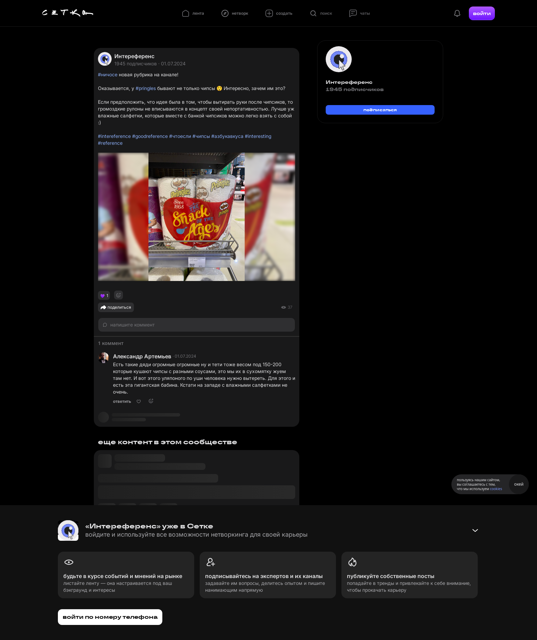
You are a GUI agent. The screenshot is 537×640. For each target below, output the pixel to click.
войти (482, 13)
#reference (110, 143)
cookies (496, 488)
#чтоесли (180, 136)
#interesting (258, 136)
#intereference (114, 136)
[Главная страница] (67, 13)
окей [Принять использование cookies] (518, 484)
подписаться (380, 110)
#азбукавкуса (227, 136)
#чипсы (201, 136)
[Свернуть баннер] (475, 530)
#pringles (146, 88)
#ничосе (107, 74)
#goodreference (150, 136)
